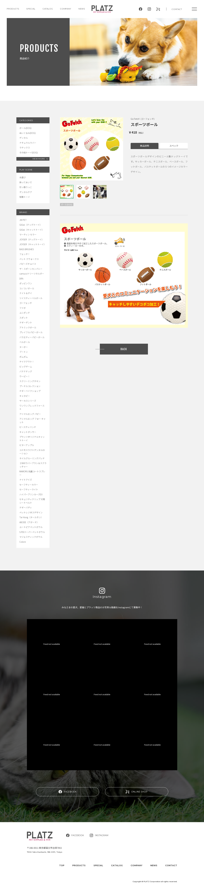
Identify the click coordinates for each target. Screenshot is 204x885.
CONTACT (177, 9)
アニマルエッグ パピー (30, 413)
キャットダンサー (27, 431)
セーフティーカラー (28, 484)
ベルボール (24, 342)
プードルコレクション (29, 386)
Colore (22, 541)
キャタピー (24, 395)
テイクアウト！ (26, 361)
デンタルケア (25, 192)
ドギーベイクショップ (29, 390)
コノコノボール (26, 288)
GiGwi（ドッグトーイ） (30, 224)
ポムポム (23, 356)
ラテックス (24, 147)
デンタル (23, 137)
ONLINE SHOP (136, 791)
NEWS (81, 9)
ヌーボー (23, 346)
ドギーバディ (25, 507)
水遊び (22, 177)
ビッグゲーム (25, 366)
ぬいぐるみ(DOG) (27, 132)
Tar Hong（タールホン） (31, 517)
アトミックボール (27, 327)
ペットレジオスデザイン (31, 512)
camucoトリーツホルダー (31, 273)
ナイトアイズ (25, 479)
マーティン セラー (28, 234)
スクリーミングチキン (29, 381)
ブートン (23, 351)
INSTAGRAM (99, 835)
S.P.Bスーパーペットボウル (32, 531)
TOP (61, 865)
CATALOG (48, 9)
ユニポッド (24, 312)
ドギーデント (25, 322)
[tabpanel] (91, 148)
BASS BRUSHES (26, 249)
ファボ (22, 307)
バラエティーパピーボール (31, 337)
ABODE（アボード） (29, 522)
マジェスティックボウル (30, 536)
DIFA (21, 278)
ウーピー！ (24, 376)
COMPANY (65, 9)
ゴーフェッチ (25, 302)
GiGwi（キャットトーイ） (31, 229)
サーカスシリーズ (27, 400)
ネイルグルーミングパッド (32, 458)
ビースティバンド (27, 427)
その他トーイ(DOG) (28, 152)
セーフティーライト (28, 489)
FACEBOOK (67, 791)
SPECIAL (98, 865)
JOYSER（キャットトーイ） (32, 244)
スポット (23, 317)
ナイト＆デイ (25, 293)
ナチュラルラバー (27, 142)
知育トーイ (24, 196)
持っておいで (25, 182)
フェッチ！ (24, 254)
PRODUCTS (13, 9)
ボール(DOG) (25, 128)
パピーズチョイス (27, 263)
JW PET (23, 219)
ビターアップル (26, 445)
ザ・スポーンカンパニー (30, 268)
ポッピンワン (25, 283)
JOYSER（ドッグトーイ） (31, 239)
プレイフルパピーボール (31, 332)
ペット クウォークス (29, 259)
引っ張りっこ (25, 187)
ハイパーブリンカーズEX (31, 494)
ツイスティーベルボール (30, 298)
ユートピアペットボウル (31, 527)
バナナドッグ (25, 371)
